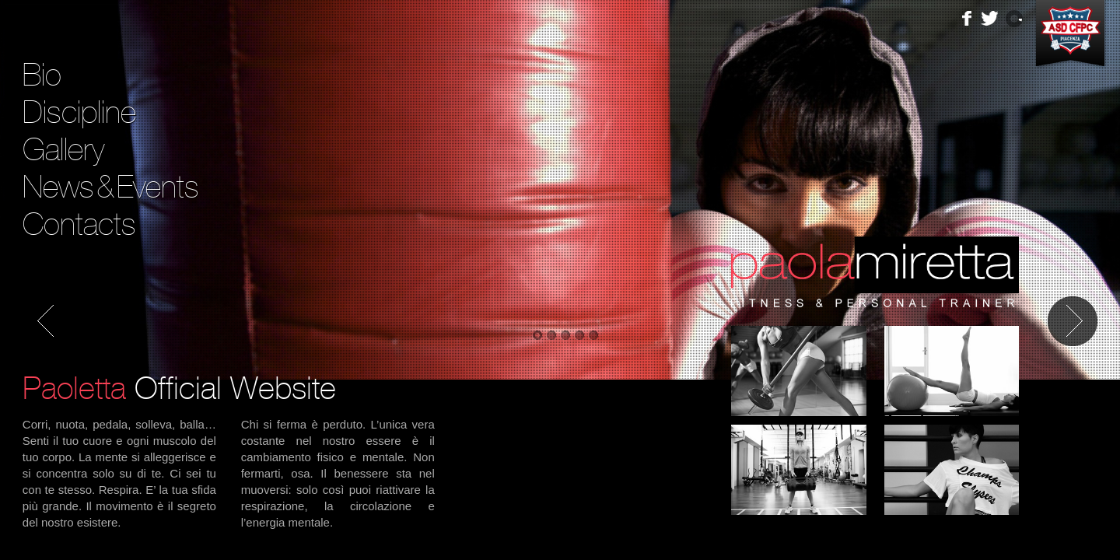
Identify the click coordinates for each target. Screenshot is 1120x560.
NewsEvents (111, 187)
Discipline (79, 112)
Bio (42, 75)
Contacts (79, 224)
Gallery (63, 149)
